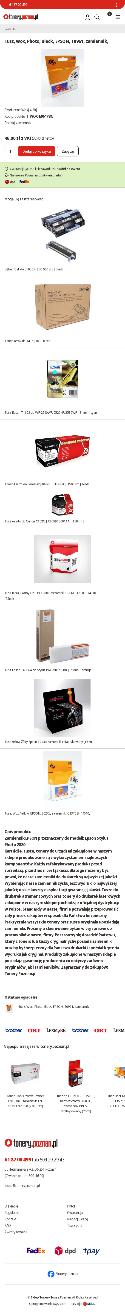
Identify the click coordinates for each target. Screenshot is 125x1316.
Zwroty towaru (16, 1231)
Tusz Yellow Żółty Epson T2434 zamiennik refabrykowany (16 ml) (49, 741)
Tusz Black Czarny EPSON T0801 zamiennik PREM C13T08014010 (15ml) (50, 595)
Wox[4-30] (29, 109)
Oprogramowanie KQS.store (47, 1303)
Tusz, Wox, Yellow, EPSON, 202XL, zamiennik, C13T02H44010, (47, 813)
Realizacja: (82, 1303)
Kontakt (11, 1219)
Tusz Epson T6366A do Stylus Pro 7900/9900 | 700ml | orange (48, 670)
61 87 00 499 (18, 4)
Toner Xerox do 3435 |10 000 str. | (28, 340)
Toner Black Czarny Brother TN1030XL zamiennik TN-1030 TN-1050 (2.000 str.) (25, 1100)
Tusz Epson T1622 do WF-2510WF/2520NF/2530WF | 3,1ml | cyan (51, 412)
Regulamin (12, 1212)
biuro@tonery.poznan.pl (22, 1185)
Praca (71, 1206)
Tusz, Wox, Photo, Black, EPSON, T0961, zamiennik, (54, 1006)
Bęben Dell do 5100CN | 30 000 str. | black (34, 269)
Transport (74, 1225)
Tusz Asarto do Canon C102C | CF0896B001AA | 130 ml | (45, 521)
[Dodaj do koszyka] (36, 151)
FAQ (8, 1225)
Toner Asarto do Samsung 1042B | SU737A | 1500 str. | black (47, 484)
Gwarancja (75, 1212)
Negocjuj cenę (77, 1219)
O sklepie (11, 1206)
